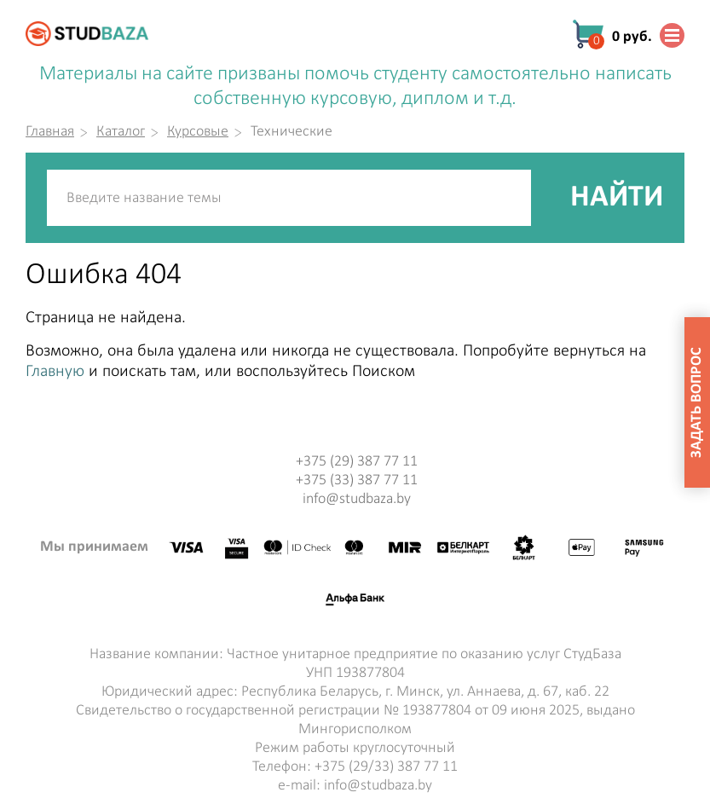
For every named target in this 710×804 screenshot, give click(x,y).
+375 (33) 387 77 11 (357, 480)
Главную (55, 371)
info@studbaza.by (357, 499)
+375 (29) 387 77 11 (357, 462)
